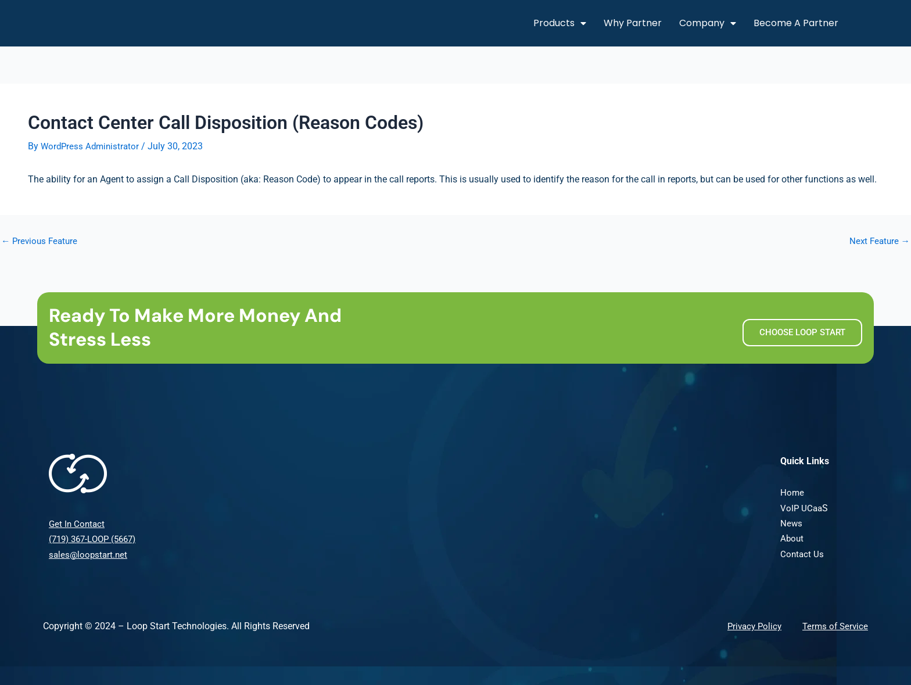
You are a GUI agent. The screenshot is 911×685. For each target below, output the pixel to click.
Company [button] (707, 23)
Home (792, 492)
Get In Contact (78, 523)
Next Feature (878, 241)
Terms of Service (833, 626)
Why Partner (633, 23)
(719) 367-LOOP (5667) (96, 538)
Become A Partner (796, 23)
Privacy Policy (750, 626)
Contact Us (802, 554)
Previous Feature (41, 241)
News (791, 523)
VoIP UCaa (802, 507)
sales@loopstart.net (89, 554)
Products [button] (559, 23)
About (792, 538)
